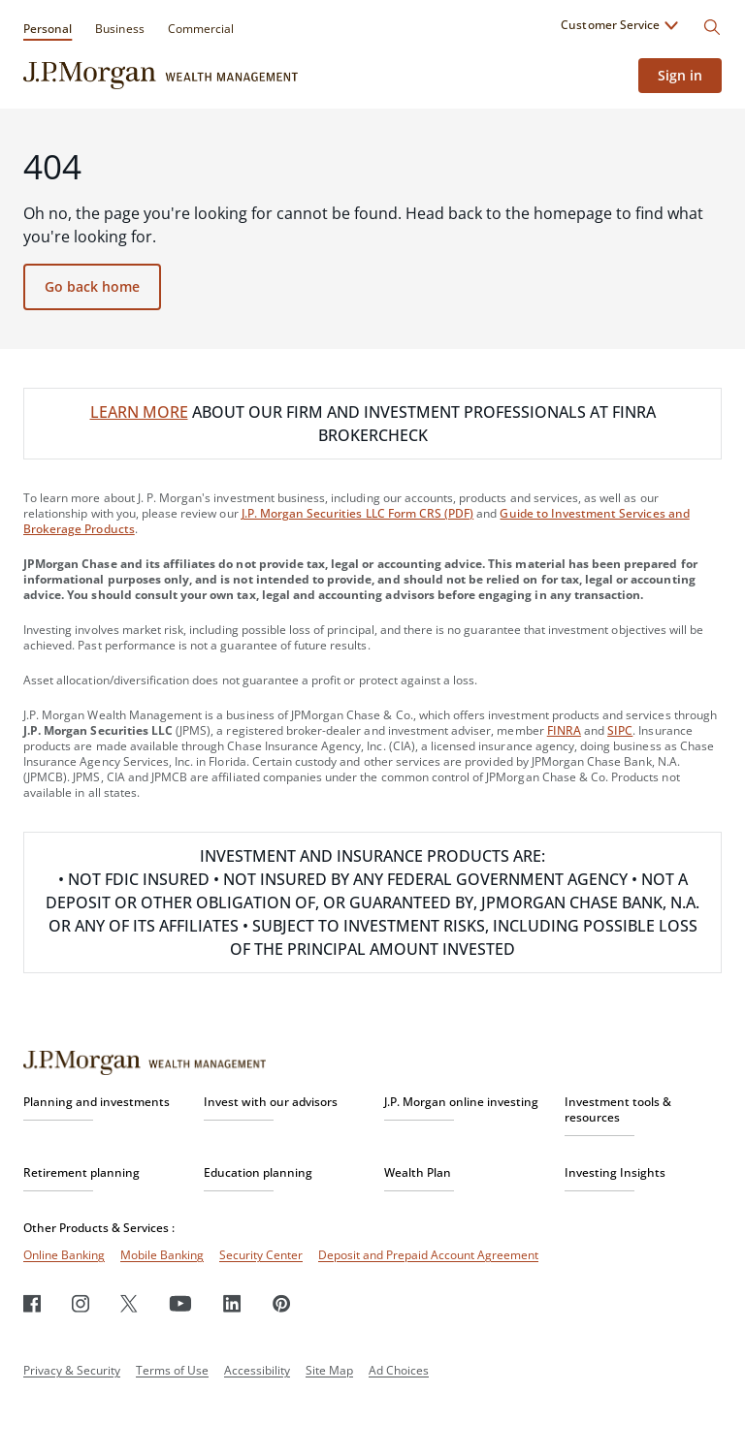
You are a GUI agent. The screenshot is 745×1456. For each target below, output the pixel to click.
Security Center (261, 1255)
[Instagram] (80, 1303)
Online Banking (64, 1255)
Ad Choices (399, 1370)
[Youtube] (180, 1303)
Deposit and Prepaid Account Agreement (428, 1255)
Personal (47, 28)
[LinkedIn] (232, 1303)
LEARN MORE (139, 412)
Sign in (680, 75)
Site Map (329, 1370)
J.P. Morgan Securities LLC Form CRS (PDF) (358, 513)
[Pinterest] (282, 1303)
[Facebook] (32, 1303)
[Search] (712, 27)
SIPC (619, 730)
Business (119, 28)
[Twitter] (129, 1303)
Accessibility (257, 1370)
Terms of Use (172, 1370)
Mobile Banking (162, 1255)
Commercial (201, 28)
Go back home (92, 286)
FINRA (564, 730)
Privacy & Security (71, 1370)
